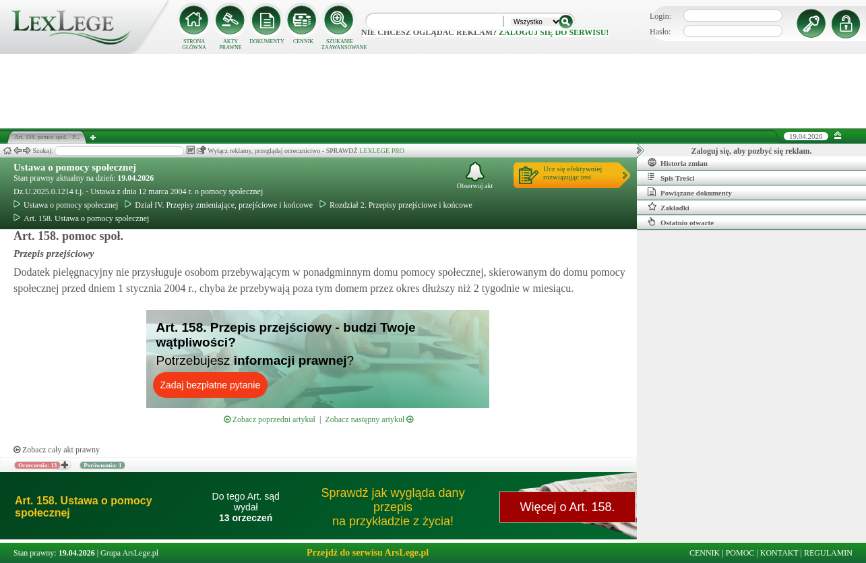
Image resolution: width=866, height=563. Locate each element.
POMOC (740, 553)
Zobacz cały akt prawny (56, 449)
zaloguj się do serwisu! (554, 32)
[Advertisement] (433, 91)
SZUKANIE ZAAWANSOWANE (339, 44)
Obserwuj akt (475, 175)
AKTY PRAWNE (230, 44)
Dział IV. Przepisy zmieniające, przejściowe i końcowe (219, 205)
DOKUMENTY (266, 41)
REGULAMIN (828, 553)
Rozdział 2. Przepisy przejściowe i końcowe (395, 205)
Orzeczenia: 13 (37, 465)
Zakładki (668, 207)
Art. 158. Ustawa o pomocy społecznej (81, 218)
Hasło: (660, 31)
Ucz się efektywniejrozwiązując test (572, 173)
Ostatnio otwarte (681, 222)
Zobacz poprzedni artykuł (269, 419)
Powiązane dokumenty (690, 192)
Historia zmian (678, 162)
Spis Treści (671, 177)
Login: (660, 16)
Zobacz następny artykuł (369, 419)
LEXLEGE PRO (381, 150)
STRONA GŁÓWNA (194, 44)
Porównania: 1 (102, 465)
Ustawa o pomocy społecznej (74, 167)
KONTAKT (779, 553)
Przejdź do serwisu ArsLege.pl (368, 552)
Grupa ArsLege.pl (129, 553)
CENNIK (303, 41)
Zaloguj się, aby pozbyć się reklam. (751, 151)
